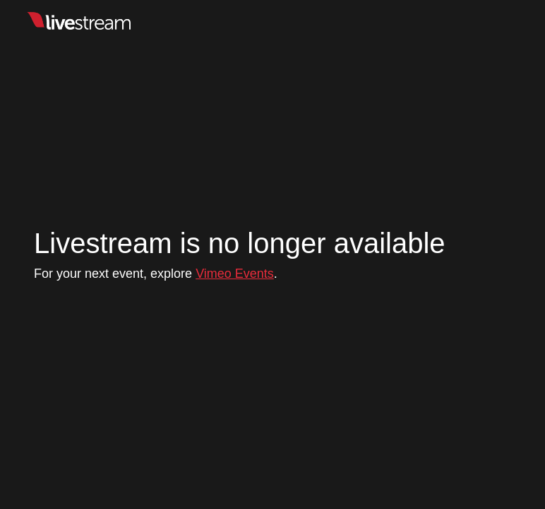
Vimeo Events (235, 274)
